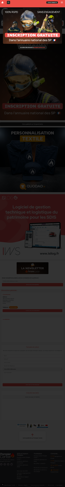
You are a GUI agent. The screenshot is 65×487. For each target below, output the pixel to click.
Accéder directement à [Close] (32, 47)
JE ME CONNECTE (52, 2)
